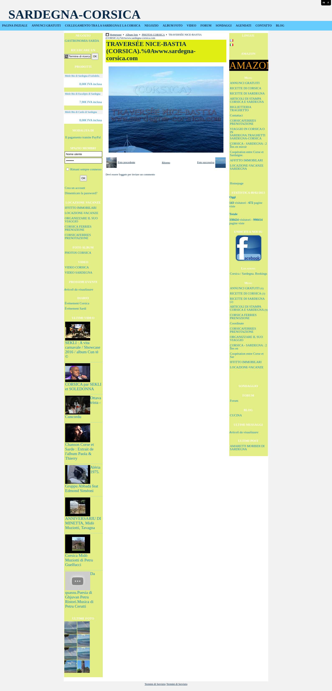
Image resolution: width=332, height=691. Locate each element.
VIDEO (191, 25)
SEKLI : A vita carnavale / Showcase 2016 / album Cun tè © (82, 349)
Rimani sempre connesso (85, 169)
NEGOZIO (151, 25)
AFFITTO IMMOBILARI (246, 160)
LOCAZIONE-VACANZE (81, 213)
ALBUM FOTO (172, 25)
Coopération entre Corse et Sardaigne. (247, 153)
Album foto (131, 34)
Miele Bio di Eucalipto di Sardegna (82, 94)
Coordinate (237, 323)
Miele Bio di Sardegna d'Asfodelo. (82, 76)
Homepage (236, 183)
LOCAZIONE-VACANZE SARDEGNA (247, 167)
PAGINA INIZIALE (15, 25)
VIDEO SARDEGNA (78, 272)
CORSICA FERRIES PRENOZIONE (78, 228)
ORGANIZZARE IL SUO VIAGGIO (81, 220)
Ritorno (166, 162)
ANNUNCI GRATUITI (46, 25)
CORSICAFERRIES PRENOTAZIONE (78, 236)
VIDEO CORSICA (77, 267)
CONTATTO (264, 25)
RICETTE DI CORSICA (245, 88)
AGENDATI (243, 25)
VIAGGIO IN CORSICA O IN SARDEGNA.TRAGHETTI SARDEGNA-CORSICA (247, 133)
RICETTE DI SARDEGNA (247, 93)
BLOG (280, 25)
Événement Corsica (77, 303)
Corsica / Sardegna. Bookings (248, 273)
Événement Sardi (75, 308)
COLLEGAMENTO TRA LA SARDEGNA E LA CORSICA (102, 25)
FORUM (206, 25)
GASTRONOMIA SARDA (82, 40)
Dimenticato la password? (81, 193)
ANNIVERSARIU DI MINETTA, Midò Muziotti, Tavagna (83, 523)
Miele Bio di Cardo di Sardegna (81, 112)
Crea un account (75, 188)
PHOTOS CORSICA (78, 252)
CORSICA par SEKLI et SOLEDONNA (83, 386)
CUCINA (236, 415)
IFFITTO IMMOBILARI (80, 207)
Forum (234, 400)
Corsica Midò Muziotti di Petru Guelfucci (79, 560)
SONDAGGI (224, 25)
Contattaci (236, 115)
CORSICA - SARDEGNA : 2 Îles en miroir (248, 145)
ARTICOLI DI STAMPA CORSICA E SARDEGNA (247, 100)
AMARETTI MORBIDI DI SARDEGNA (247, 447)
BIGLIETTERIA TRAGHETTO (240, 108)
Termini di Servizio (155, 684)
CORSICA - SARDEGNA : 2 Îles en (248, 347)
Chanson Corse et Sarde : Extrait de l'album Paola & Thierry (79, 451)
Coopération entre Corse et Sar (247, 355)
